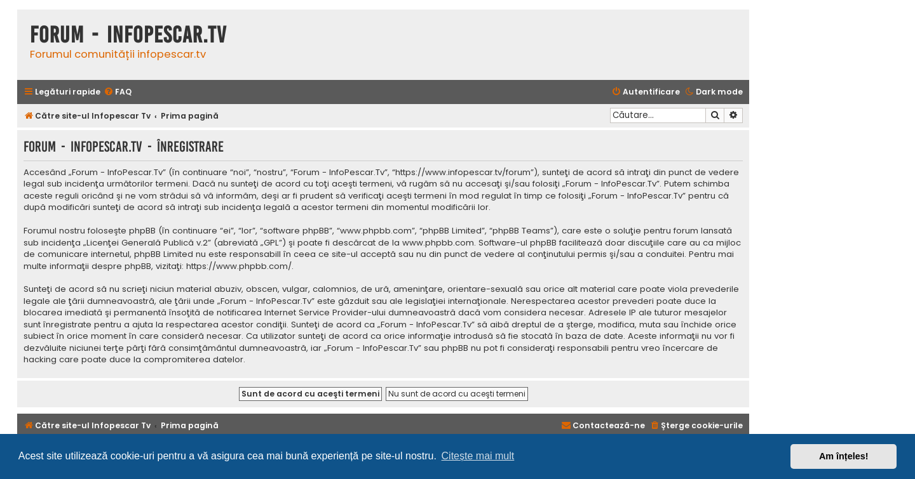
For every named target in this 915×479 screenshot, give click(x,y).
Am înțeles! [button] (844, 456)
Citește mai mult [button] (478, 455)
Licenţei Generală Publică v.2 (147, 243)
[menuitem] (118, 92)
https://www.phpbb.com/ (239, 266)
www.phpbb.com (438, 243)
